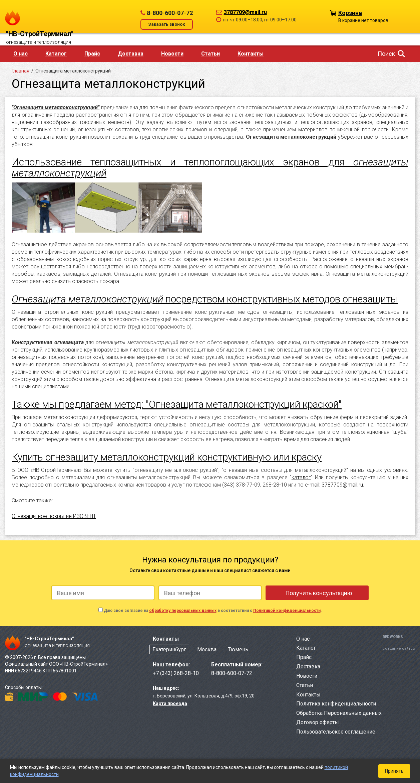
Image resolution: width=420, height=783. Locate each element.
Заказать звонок (166, 24)
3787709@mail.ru (245, 12)
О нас (20, 53)
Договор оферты (317, 722)
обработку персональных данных (183, 610)
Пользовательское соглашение (335, 732)
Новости (172, 53)
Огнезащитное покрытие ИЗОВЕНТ (54, 516)
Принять (394, 771)
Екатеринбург (169, 649)
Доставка (130, 53)
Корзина (350, 12)
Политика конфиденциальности (336, 703)
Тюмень (238, 649)
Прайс (92, 53)
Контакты (251, 53)
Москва (207, 649)
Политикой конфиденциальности (287, 610)
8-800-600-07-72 (170, 12)
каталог (301, 477)
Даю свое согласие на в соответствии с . (213, 610)
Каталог (56, 53)
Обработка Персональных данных (339, 713)
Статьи (210, 53)
